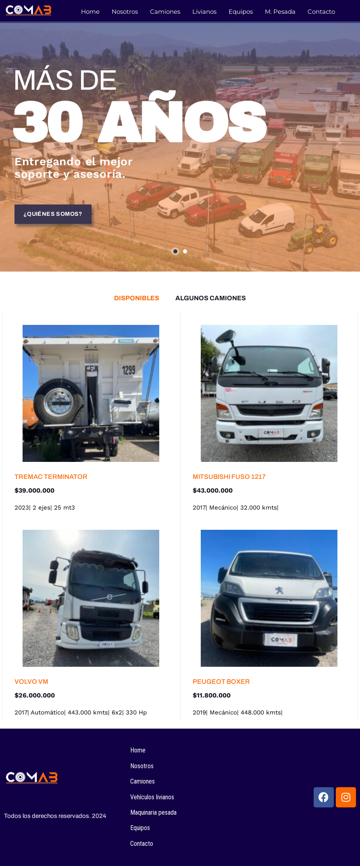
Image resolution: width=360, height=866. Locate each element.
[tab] (136, 298)
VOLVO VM (31, 681)
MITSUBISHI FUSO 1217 (229, 476)
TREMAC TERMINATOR (51, 476)
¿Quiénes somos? (53, 216)
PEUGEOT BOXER (221, 681)
